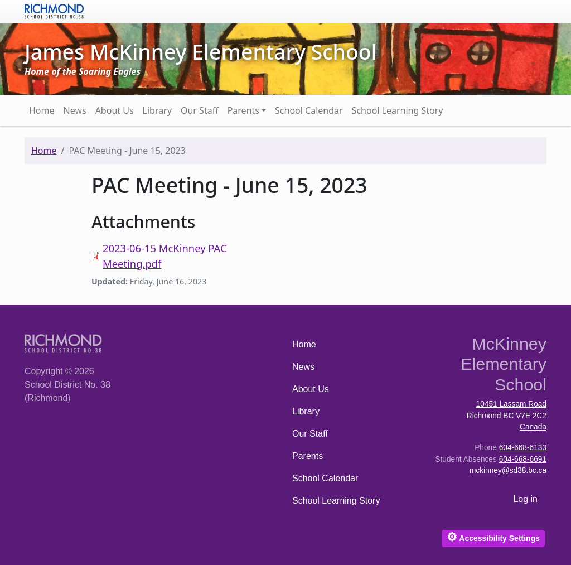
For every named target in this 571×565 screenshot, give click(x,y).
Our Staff (200, 110)
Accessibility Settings (493, 536)
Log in (525, 499)
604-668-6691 (522, 459)
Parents (243, 110)
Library (157, 110)
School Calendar (309, 110)
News (75, 110)
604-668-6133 (522, 447)
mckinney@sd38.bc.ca (508, 470)
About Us (114, 110)
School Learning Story (397, 110)
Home (42, 110)
